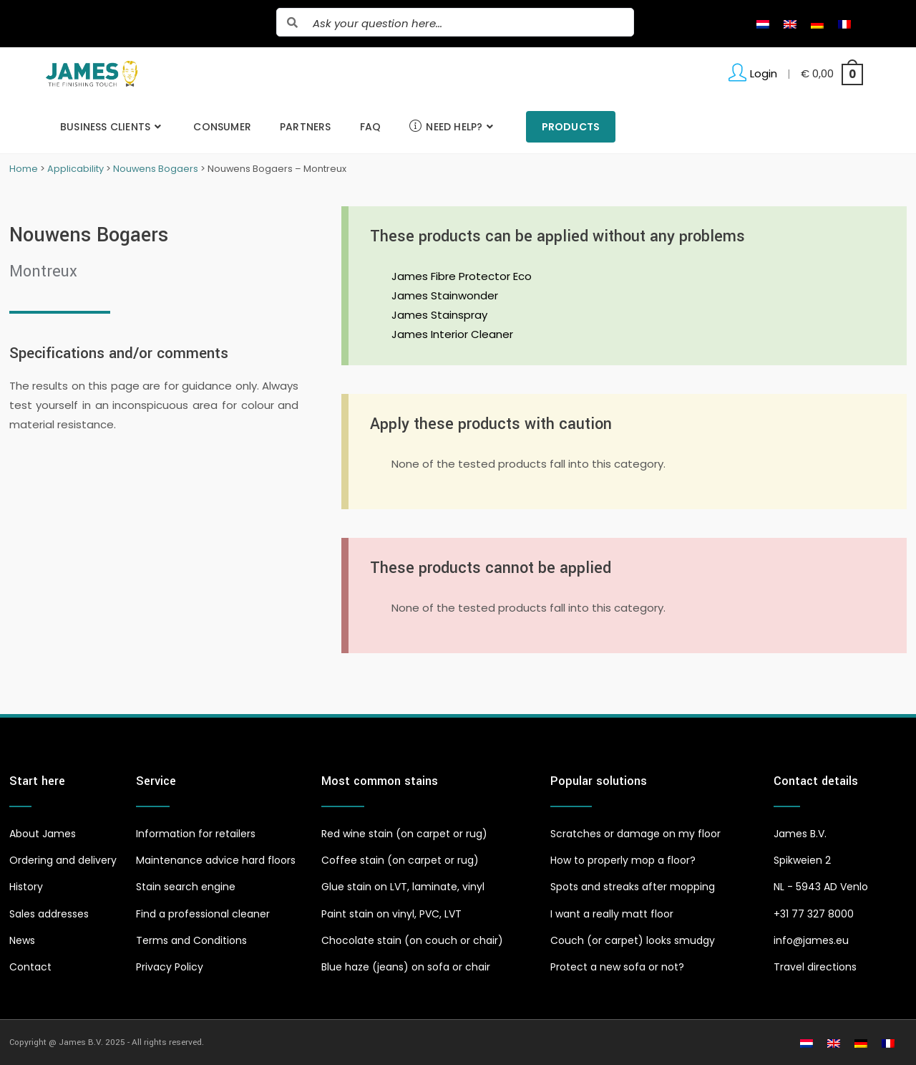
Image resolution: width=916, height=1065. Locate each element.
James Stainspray (439, 314)
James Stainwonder (444, 295)
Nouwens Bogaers (155, 169)
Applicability (75, 169)
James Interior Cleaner (452, 334)
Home (23, 169)
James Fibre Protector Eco (461, 276)
